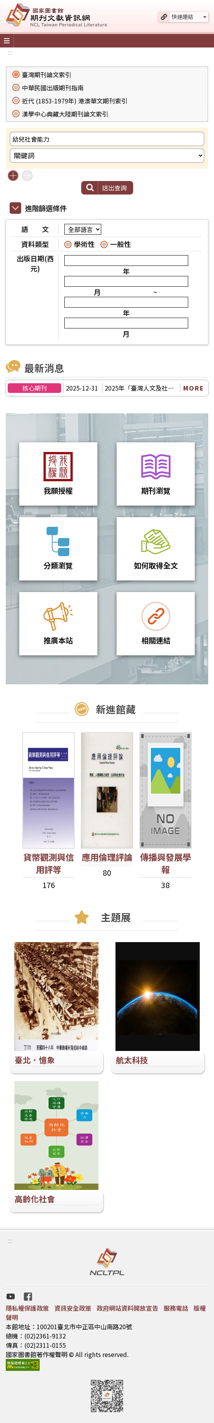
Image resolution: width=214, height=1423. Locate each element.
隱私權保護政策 (27, 1308)
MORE (193, 388)
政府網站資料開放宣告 (127, 1308)
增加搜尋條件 (13, 175)
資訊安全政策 (72, 1308)
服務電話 (176, 1308)
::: (10, 52)
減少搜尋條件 (27, 175)
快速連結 (182, 16)
